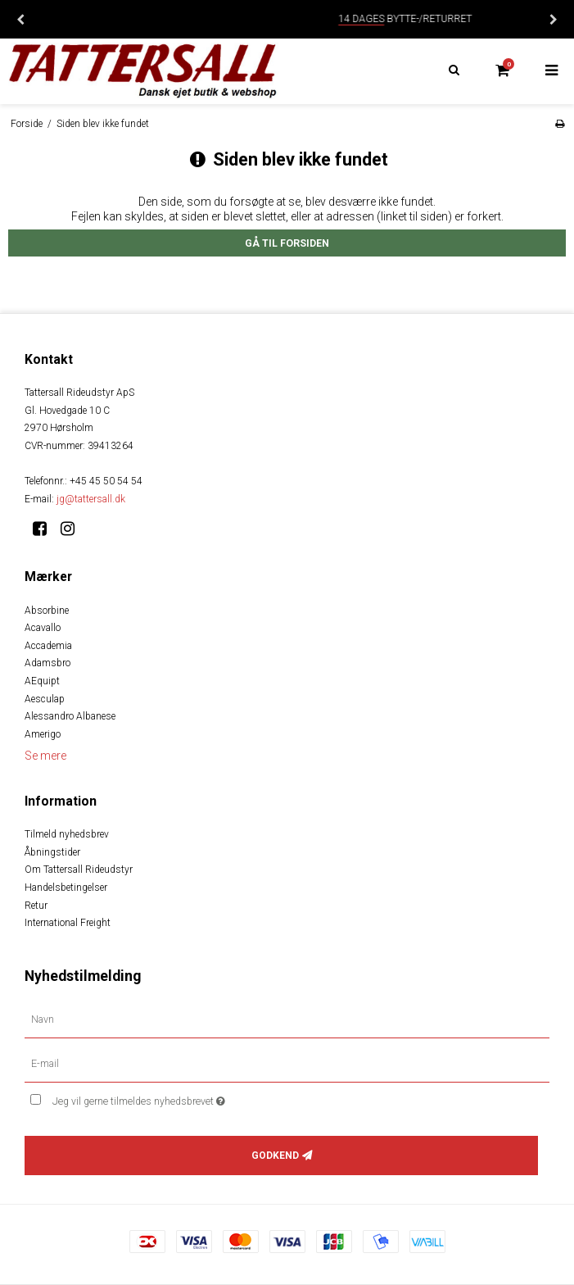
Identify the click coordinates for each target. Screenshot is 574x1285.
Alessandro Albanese (70, 716)
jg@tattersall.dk (90, 499)
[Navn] (287, 1019)
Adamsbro (47, 663)
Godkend (275, 1155)
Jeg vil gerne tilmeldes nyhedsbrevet (179, 1097)
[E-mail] (287, 1063)
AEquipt (42, 681)
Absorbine (47, 610)
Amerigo (43, 734)
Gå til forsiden (287, 243)
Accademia (48, 646)
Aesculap (45, 699)
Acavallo (43, 627)
